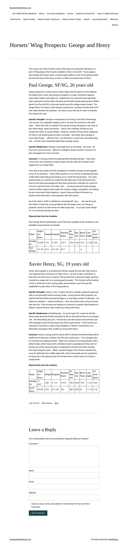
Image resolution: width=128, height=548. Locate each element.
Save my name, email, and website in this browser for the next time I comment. (60, 505)
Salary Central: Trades (71, 19)
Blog (56, 403)
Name (31, 470)
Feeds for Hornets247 (85, 13)
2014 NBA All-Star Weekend (24, 13)
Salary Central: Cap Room (49, 19)
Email (31, 482)
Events (70, 13)
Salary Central (29, 19)
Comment (34, 444)
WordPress (113, 539)
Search (87, 19)
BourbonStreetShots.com (20, 8)
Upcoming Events (99, 19)
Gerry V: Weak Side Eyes (107, 13)
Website (32, 493)
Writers (115, 25)
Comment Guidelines (56, 13)
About (41, 13)
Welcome (114, 19)
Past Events (15, 19)
